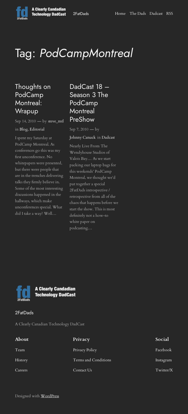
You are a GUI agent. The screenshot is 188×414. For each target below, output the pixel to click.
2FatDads (81, 14)
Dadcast (108, 137)
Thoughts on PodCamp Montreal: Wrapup (33, 99)
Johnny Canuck (83, 137)
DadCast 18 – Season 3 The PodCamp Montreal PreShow (89, 103)
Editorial (37, 129)
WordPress (50, 396)
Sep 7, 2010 (79, 129)
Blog (23, 129)
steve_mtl (56, 121)
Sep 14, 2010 (25, 121)
